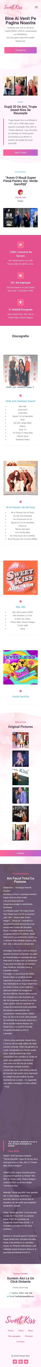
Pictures (29, 1336)
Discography (14, 1336)
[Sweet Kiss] (13, 7)
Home (10, 1330)
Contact (20, 1341)
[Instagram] (20, 1362)
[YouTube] (26, 1362)
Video (21, 1330)
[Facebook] (15, 1362)
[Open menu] (36, 7)
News (30, 1330)
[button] (20, 50)
